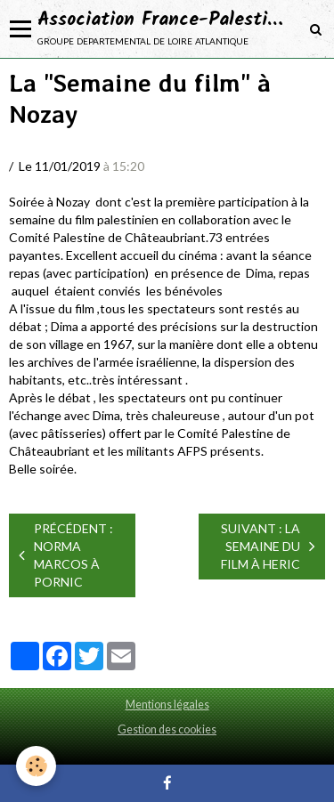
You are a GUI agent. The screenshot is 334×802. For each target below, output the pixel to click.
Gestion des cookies (167, 729)
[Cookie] (36, 766)
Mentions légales (167, 704)
